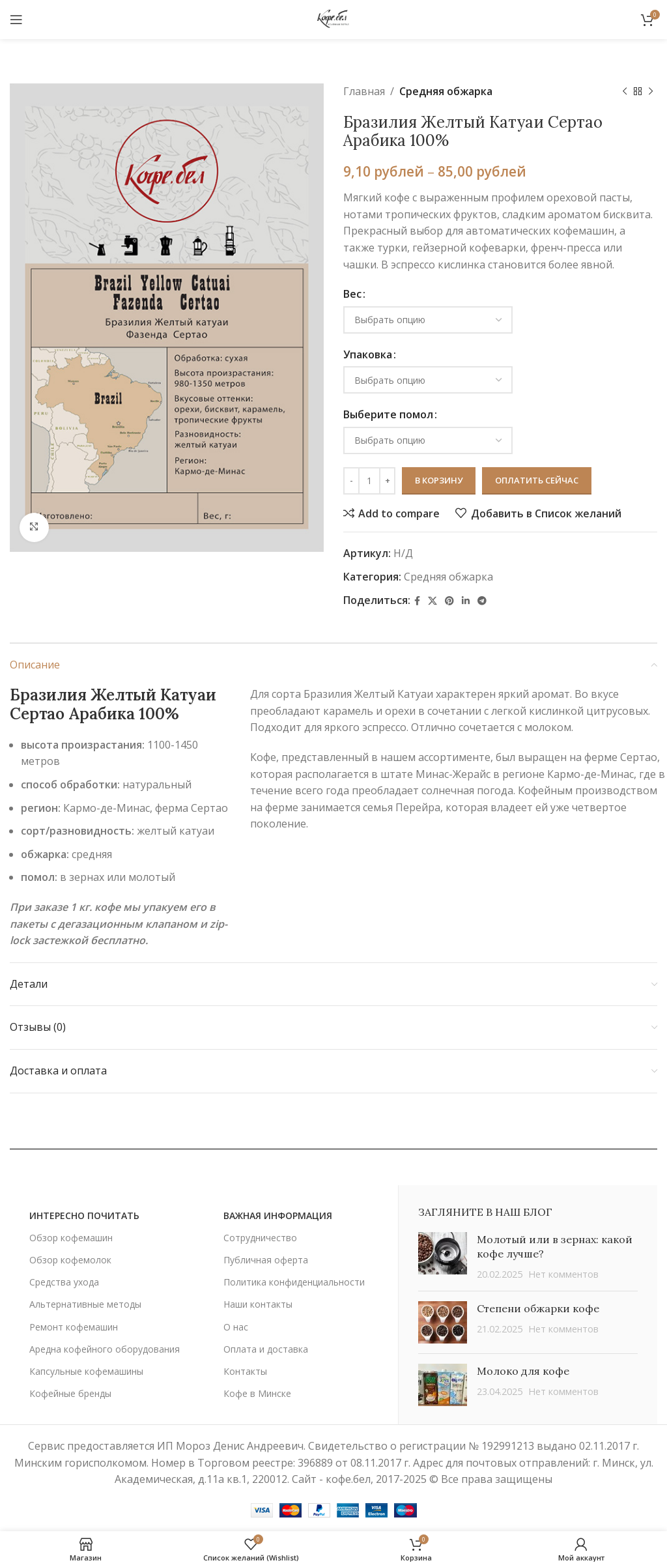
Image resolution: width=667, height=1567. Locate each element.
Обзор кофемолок (70, 1260)
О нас (235, 1327)
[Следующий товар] (650, 91)
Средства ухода (64, 1282)
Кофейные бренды (70, 1393)
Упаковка (367, 354)
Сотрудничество (260, 1237)
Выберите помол (388, 414)
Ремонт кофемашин (73, 1327)
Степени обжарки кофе (538, 1308)
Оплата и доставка (265, 1349)
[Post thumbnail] (442, 1256)
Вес (352, 294)
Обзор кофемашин (71, 1237)
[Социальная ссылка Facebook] (417, 601)
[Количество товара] (369, 481)
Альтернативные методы (85, 1304)
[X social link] (432, 601)
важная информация (277, 1215)
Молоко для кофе (523, 1370)
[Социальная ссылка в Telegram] (482, 601)
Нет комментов (563, 1274)
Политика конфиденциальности (294, 1282)
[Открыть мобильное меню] (16, 20)
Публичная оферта (265, 1260)
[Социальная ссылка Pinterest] (449, 601)
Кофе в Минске (257, 1393)
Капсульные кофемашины (86, 1371)
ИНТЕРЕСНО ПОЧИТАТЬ (84, 1215)
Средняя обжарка (445, 91)
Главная (364, 91)
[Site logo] (333, 18)
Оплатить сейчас (536, 480)
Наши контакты (257, 1304)
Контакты (245, 1371)
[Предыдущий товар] (624, 91)
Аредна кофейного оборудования (104, 1349)
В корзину (438, 480)
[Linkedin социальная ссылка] (466, 601)
